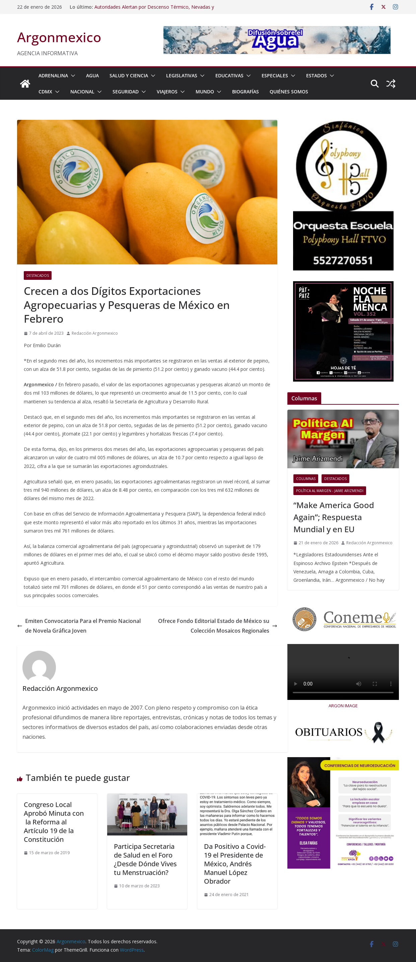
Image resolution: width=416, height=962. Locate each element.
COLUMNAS (306, 478)
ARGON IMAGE (343, 706)
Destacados (37, 275)
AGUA (92, 75)
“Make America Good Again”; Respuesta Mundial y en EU (333, 517)
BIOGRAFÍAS (245, 91)
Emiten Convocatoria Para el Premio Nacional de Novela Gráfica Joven (79, 625)
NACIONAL (82, 91)
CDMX (45, 91)
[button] (71, 75)
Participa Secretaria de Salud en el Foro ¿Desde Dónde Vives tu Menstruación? (145, 859)
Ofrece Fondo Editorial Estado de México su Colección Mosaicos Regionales (217, 625)
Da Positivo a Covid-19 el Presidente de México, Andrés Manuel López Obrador (235, 864)
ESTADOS (316, 75)
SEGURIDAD (126, 91)
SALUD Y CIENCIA (129, 75)
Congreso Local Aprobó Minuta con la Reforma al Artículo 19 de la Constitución (54, 822)
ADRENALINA (53, 75)
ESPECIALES (275, 75)
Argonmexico (59, 37)
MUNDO (205, 91)
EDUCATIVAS (229, 75)
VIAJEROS (167, 91)
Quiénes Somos (289, 91)
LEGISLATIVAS (181, 75)
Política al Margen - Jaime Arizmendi (329, 490)
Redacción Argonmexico (95, 333)
